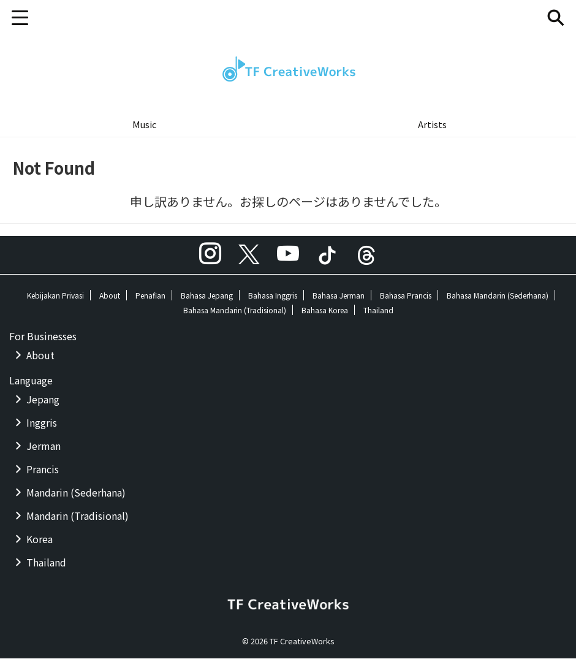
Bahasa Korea (324, 310)
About (109, 296)
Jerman (43, 446)
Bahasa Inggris (272, 296)
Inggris (41, 423)
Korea (39, 539)
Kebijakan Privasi (55, 296)
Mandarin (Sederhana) (76, 493)
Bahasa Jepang (207, 296)
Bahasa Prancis (405, 296)
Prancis (42, 469)
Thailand (378, 310)
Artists (432, 124)
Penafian (150, 296)
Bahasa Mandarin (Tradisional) (234, 310)
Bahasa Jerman (339, 296)
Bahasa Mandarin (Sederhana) (497, 296)
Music (144, 124)
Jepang (42, 399)
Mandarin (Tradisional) (77, 516)
